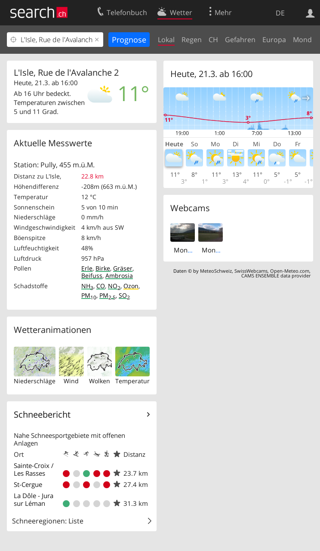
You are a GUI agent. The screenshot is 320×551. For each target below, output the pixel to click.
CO (100, 286)
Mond (302, 39)
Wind (71, 381)
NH (87, 286)
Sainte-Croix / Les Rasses (34, 469)
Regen (192, 39)
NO (114, 286)
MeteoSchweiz (216, 271)
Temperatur (132, 381)
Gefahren (240, 39)
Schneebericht (42, 414)
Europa (274, 39)
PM (88, 295)
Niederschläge (34, 381)
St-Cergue (28, 484)
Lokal (166, 39)
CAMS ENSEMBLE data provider (276, 275)
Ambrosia (119, 275)
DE (280, 13)
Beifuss (91, 275)
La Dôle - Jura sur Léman (33, 499)
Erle (86, 268)
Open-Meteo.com (289, 271)
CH (213, 39)
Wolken (99, 381)
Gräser (122, 268)
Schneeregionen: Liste (47, 521)
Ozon (130, 286)
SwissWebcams (251, 271)
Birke (102, 268)
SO (124, 295)
